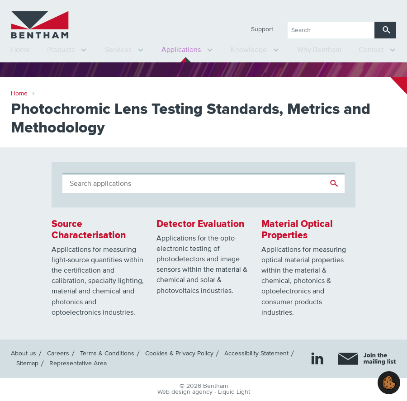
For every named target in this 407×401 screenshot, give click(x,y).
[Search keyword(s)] (331, 30)
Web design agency (185, 392)
